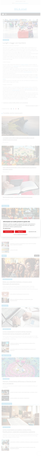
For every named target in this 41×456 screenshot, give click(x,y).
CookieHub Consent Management (22, 234)
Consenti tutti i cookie (8, 231)
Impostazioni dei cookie (32, 231)
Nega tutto (20, 231)
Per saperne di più (6, 228)
